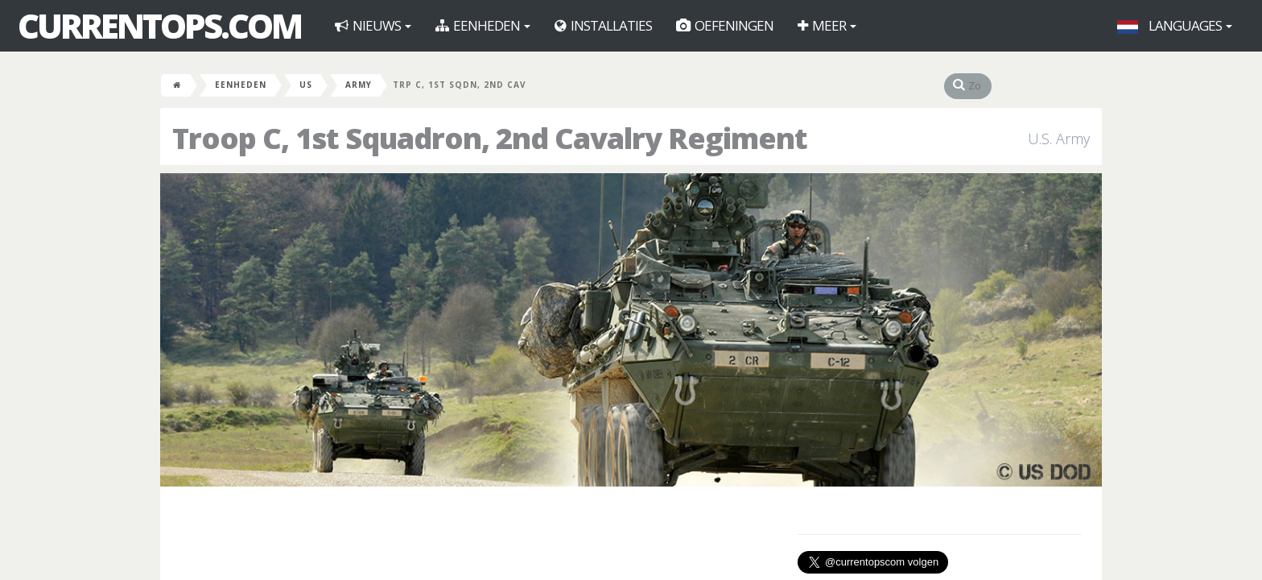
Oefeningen (724, 25)
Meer (827, 25)
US (305, 84)
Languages (1174, 25)
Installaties (603, 25)
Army (358, 84)
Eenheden (482, 25)
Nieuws (373, 25)
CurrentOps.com (159, 26)
